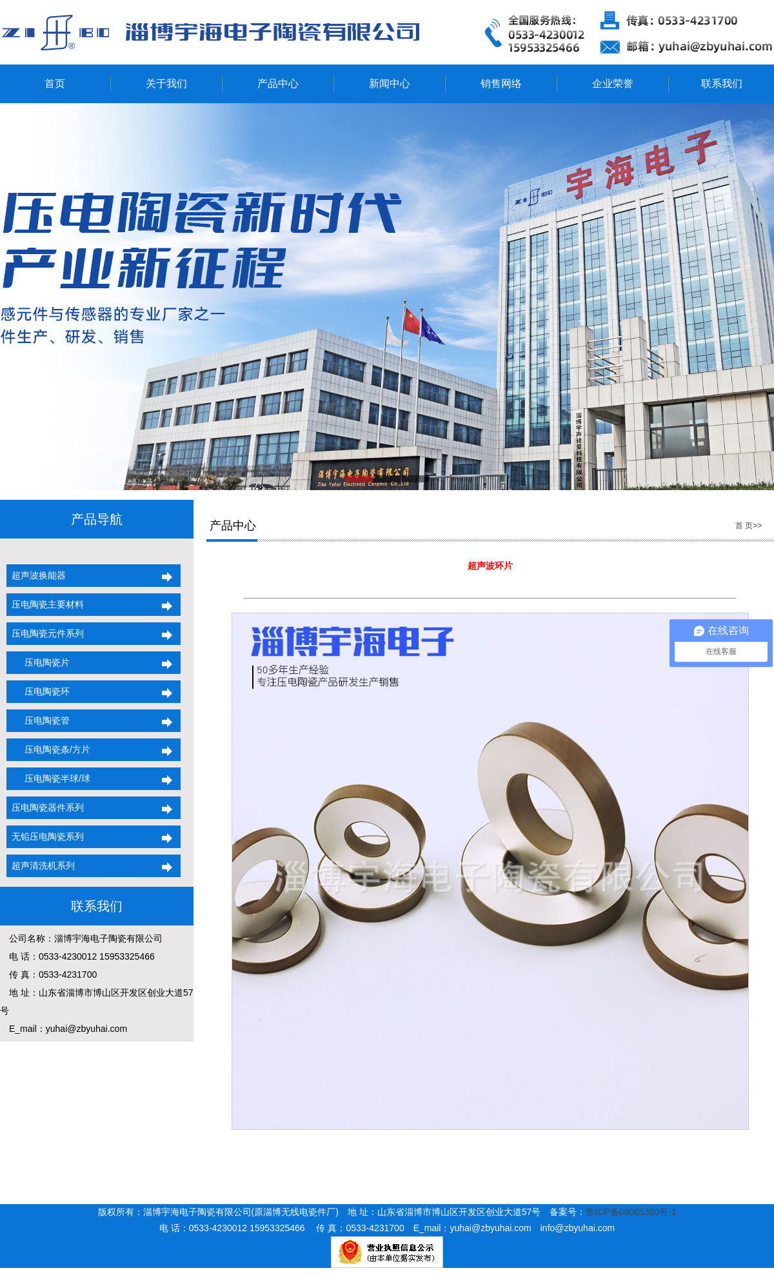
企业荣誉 (612, 83)
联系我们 (721, 83)
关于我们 (166, 83)
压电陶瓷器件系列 (45, 807)
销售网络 (501, 83)
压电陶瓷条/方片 (48, 749)
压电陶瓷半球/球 (48, 778)
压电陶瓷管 (38, 720)
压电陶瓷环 (38, 691)
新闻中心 (389, 83)
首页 (55, 83)
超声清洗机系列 (40, 865)
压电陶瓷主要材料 (45, 604)
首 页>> (748, 525)
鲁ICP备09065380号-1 (631, 1212)
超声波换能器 (36, 575)
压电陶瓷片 (38, 662)
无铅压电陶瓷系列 (45, 836)
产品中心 (278, 83)
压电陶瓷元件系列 (45, 633)
